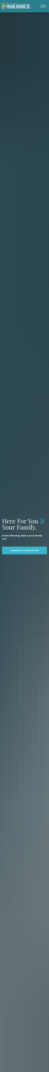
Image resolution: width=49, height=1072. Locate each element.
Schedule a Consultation (24, 550)
